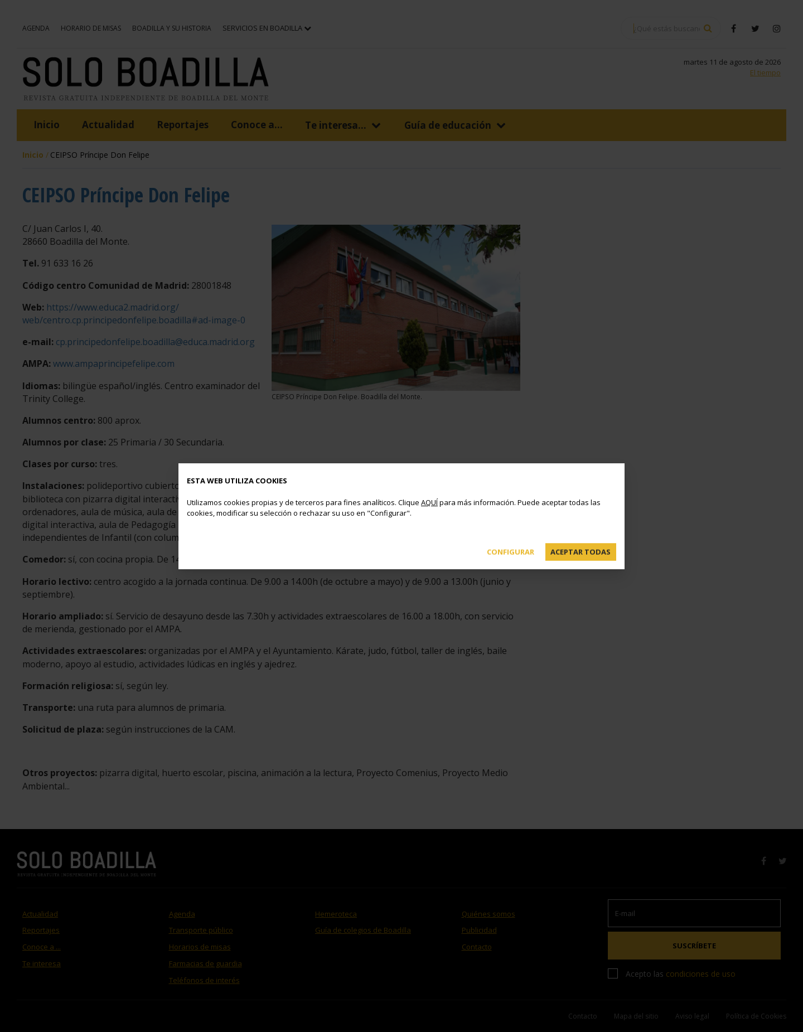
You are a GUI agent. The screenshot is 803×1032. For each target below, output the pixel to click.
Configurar (510, 551)
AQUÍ (429, 502)
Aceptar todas (580, 551)
